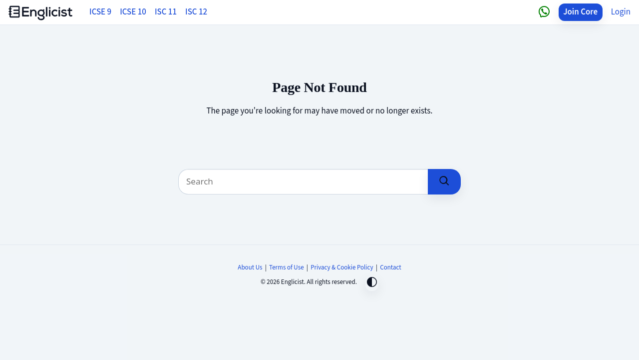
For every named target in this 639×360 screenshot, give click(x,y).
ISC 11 (166, 12)
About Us (250, 267)
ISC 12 (196, 12)
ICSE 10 (133, 12)
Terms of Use (286, 267)
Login (621, 12)
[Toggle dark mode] (371, 283)
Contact (390, 267)
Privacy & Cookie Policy (342, 267)
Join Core (580, 12)
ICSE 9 (100, 12)
